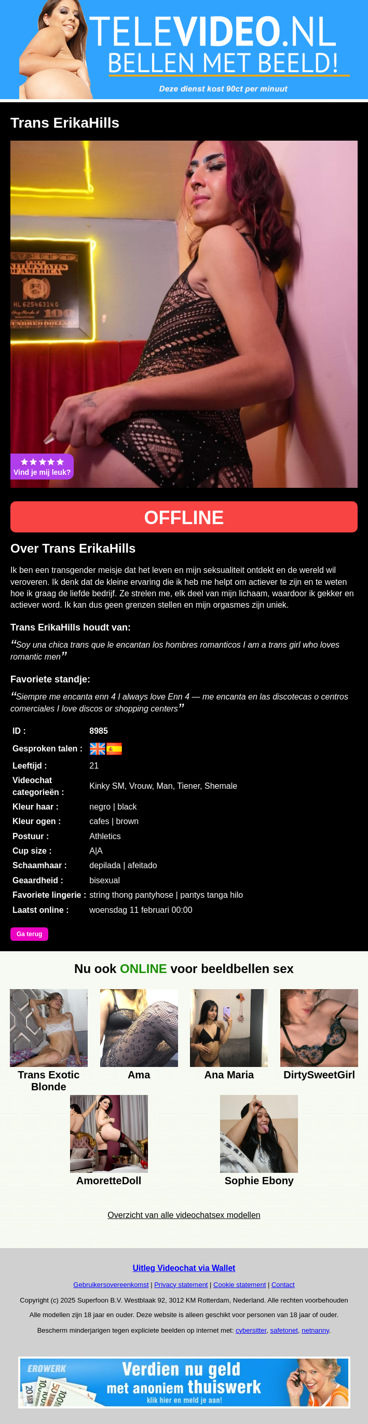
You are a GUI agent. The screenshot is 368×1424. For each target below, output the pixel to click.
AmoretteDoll (109, 1180)
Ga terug (29, 934)
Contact (283, 1285)
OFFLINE (184, 517)
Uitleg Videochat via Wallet (184, 1268)
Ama (139, 1074)
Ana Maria (229, 1074)
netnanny (315, 1330)
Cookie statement (239, 1285)
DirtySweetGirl (319, 1074)
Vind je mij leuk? (42, 466)
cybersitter (251, 1330)
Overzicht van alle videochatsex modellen (183, 1215)
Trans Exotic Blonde (48, 1079)
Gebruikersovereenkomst (110, 1285)
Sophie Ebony (259, 1180)
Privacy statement (181, 1285)
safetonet (284, 1330)
